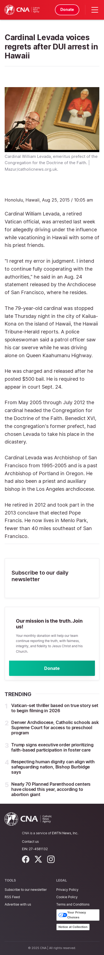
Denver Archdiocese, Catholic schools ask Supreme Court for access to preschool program (55, 727)
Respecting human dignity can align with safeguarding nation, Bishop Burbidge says (53, 767)
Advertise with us (18, 904)
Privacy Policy (67, 890)
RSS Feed (12, 897)
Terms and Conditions (72, 904)
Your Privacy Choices (72, 915)
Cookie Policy (67, 897)
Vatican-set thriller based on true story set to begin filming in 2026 (54, 708)
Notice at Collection (73, 927)
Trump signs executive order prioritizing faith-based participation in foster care (52, 747)
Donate (67, 9)
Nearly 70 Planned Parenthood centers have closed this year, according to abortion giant (51, 789)
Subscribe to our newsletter (26, 890)
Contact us (30, 841)
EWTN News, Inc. (65, 833)
